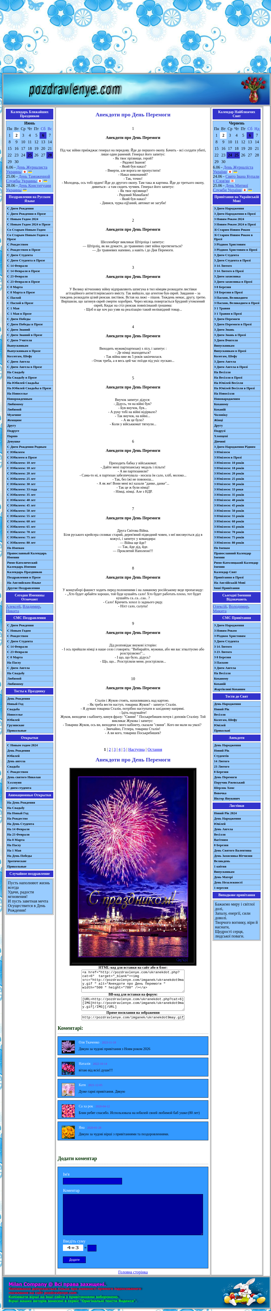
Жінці (218, 420)
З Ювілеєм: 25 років (229, 479)
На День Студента (20, 824)
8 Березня (221, 772)
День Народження (227, 704)
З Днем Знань (224, 329)
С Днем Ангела (18, 361)
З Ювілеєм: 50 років (229, 510)
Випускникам (224, 345)
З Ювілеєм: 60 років (229, 521)
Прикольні (222, 730)
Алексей (13, 606)
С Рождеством (17, 244)
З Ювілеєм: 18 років (229, 468)
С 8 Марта (15, 287)
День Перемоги (225, 777)
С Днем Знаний (18, 329)
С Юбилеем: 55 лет (21, 516)
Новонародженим (227, 399)
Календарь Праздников (24, 572)
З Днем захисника (227, 276)
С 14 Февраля (17, 266)
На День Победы (19, 856)
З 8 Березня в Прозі (228, 292)
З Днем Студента (226, 255)
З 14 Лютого (223, 266)
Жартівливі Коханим (229, 689)
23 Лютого (221, 766)
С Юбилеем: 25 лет (21, 479)
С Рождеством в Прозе (23, 250)
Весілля (220, 714)
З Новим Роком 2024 (229, 219)
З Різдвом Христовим (229, 244)
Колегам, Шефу (225, 356)
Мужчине (14, 415)
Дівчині (219, 441)
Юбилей (13, 720)
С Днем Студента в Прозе (26, 260)
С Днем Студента (20, 255)
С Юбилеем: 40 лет (21, 500)
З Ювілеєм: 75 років (229, 537)
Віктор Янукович (227, 798)
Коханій (220, 409)
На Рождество (17, 818)
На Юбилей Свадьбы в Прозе (29, 388)
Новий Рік (221, 709)
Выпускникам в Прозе (24, 351)
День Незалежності (228, 882)
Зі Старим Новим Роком (232, 230)
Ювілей (220, 725)
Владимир (31, 606)
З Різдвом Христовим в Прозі (235, 250)
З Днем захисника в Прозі (233, 282)
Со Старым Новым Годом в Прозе (27, 237)
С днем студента (19, 788)
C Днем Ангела (18, 668)
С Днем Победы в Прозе (25, 324)
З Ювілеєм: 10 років (229, 463)
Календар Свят (225, 572)
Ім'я (66, 1174)
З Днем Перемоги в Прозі (232, 324)
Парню (12, 436)
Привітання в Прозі (229, 577)
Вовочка (220, 793)
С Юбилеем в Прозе (22, 457)
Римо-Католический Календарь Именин (22, 565)
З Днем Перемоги (227, 319)
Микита (219, 611)
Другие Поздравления (23, 588)
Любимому (15, 404)
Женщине (14, 420)
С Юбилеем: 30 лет (21, 484)
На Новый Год (17, 813)
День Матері (223, 877)
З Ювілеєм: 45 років (229, 505)
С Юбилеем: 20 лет (21, 473)
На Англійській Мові (229, 582)
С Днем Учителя (19, 340)
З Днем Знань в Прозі (230, 335)
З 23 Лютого (223, 652)
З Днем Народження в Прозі (235, 214)
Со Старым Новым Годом (26, 230)
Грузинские (15, 725)
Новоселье (15, 714)
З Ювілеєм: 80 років (229, 542)
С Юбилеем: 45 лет (21, 505)
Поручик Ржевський (229, 782)
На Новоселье (17, 393)
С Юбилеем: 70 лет (21, 532)
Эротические (16, 861)
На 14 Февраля (18, 829)
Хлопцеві (221, 436)
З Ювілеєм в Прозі (228, 457)
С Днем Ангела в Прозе (24, 367)
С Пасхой (14, 297)
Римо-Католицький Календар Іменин (236, 565)
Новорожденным (19, 399)
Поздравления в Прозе (24, 577)
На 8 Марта (16, 840)
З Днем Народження (229, 208)
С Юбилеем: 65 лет (21, 526)
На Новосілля (224, 393)
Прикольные (16, 730)
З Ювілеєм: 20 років (229, 473)
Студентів (221, 756)
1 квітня (220, 866)
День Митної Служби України (230, 187)
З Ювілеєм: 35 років (229, 495)
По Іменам (222, 548)
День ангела (16, 761)
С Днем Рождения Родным (26, 447)
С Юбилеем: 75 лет (21, 537)
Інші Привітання (227, 588)
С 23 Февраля (17, 276)
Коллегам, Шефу (19, 356)
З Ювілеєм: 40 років (229, 500)
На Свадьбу (16, 372)
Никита (12, 611)
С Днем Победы (18, 319)
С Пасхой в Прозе (20, 303)
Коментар (71, 1190)
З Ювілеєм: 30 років (229, 484)
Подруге (13, 431)
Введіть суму (74, 1241)
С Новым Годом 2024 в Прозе (28, 224)
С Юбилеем (16, 452)
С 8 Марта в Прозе (21, 292)
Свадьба (13, 709)
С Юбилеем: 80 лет (21, 542)
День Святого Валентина (232, 850)
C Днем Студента (20, 641)
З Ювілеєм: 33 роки (228, 489)
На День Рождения (21, 802)
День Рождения (18, 698)
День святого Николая (24, 777)
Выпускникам (17, 345)
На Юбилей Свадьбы (23, 383)
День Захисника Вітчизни (233, 856)
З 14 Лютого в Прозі (229, 271)
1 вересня (221, 888)
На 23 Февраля (18, 834)
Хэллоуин (14, 782)
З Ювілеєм (222, 452)
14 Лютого (221, 761)
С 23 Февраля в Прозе (23, 282)
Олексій (220, 606)
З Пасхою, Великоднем (231, 297)
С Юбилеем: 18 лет (21, 468)
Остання (154, 749)
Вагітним (221, 840)
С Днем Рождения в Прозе (26, 214)
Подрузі (219, 431)
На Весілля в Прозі (228, 377)
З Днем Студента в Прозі (232, 260)
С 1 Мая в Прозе (19, 313)
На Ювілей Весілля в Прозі (234, 388)
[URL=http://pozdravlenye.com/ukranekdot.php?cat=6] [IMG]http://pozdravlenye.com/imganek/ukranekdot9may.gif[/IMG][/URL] (132, 1004)
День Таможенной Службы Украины (28, 178)
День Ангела (223, 829)
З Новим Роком (225, 630)
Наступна (136, 749)
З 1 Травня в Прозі (228, 313)
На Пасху (14, 662)
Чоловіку (221, 415)
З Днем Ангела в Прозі (231, 367)
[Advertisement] (136, 37)
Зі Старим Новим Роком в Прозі (233, 237)
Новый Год (15, 704)
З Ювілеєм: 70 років (229, 532)
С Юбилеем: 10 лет (21, 463)
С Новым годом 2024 (22, 745)
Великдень (222, 861)
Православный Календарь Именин (27, 555)
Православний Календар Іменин (232, 555)
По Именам (15, 548)
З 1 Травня (222, 308)
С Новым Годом (19, 630)
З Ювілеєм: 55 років (229, 516)
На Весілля (222, 372)
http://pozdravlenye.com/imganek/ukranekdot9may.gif (132, 1017)
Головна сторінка (133, 1272)
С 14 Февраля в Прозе (23, 271)
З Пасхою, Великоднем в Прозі (236, 303)
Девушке (13, 441)
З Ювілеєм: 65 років (229, 526)
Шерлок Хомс (224, 788)
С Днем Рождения (20, 208)
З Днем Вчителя (226, 340)
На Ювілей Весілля (228, 383)
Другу (11, 425)
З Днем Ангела (225, 361)
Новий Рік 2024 (225, 813)
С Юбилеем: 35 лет (21, 495)
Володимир (238, 606)
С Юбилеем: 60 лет (21, 521)
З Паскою (221, 662)
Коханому (221, 404)
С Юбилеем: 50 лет (21, 510)
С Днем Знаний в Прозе (24, 335)
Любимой (14, 409)
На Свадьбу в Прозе (22, 377)
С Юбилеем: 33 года (22, 489)
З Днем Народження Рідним (234, 447)
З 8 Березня (222, 287)
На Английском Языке (24, 582)
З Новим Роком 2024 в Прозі (235, 224)
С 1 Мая (13, 308)
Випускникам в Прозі (230, 351)
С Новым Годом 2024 (22, 219)
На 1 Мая (14, 850)
